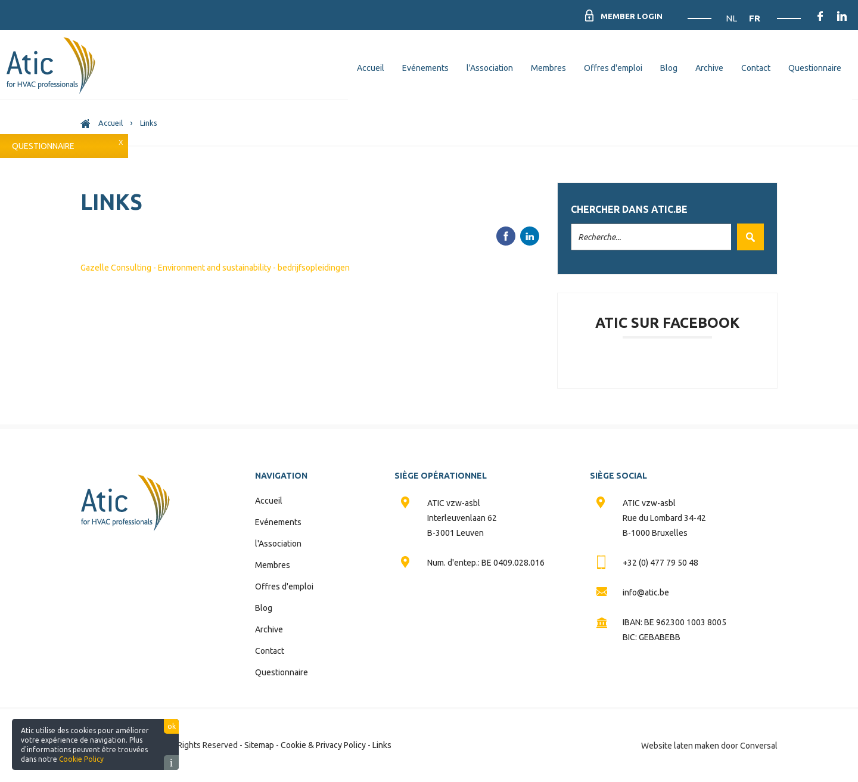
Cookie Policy (81, 759)
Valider (747, 237)
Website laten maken (680, 745)
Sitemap (259, 745)
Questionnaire (43, 146)
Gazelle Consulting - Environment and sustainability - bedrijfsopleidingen (215, 267)
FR (754, 18)
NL (732, 18)
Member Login (630, 16)
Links (381, 745)
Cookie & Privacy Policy (323, 745)
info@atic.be (646, 592)
